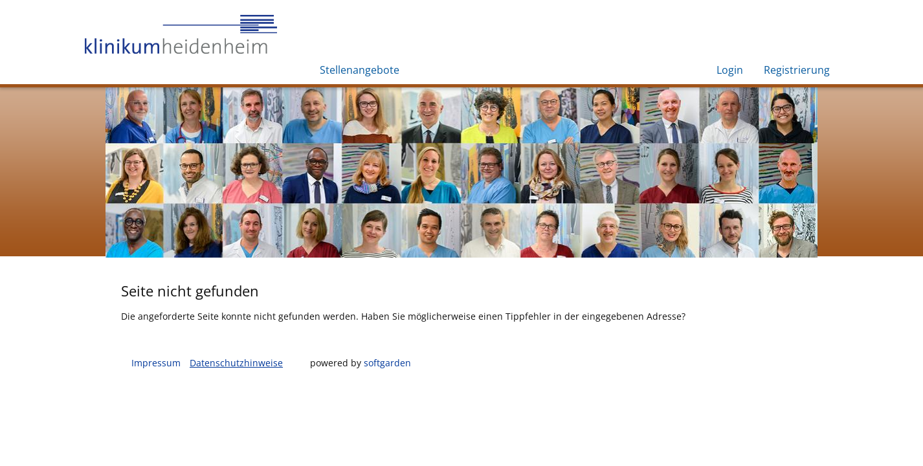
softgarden (387, 363)
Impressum (156, 363)
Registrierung (797, 70)
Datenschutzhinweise (236, 363)
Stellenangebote (359, 70)
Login (730, 70)
